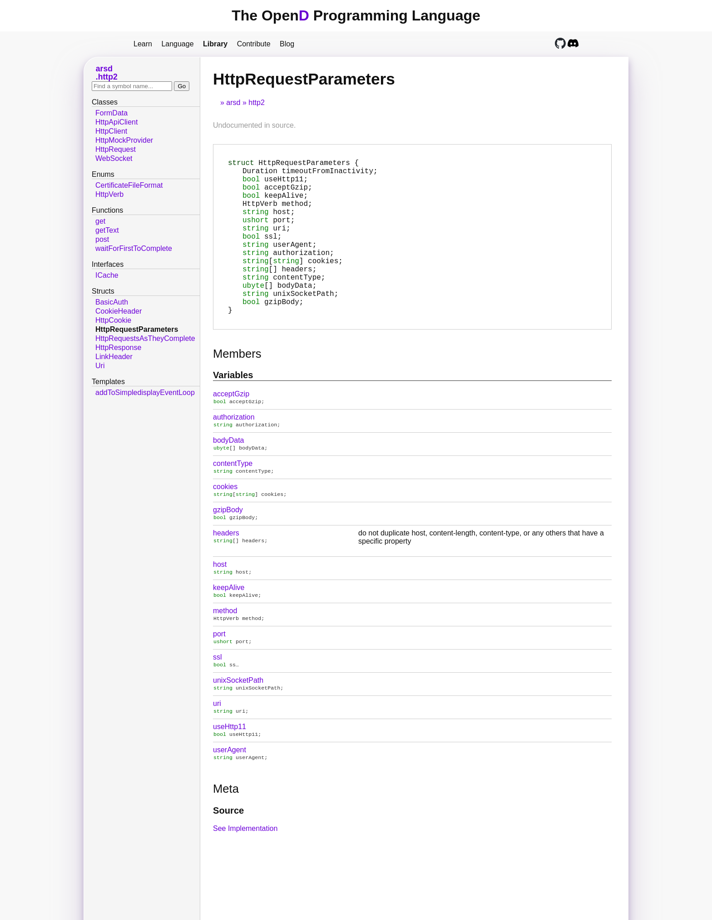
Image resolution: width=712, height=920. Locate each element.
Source (228, 859)
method (225, 652)
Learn (143, 44)
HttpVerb (109, 194)
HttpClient (111, 131)
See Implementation (245, 876)
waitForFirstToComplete (133, 248)
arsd (233, 102)
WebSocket (114, 158)
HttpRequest (115, 149)
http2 (256, 102)
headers (226, 573)
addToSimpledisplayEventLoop (145, 392)
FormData (111, 113)
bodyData (228, 476)
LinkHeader (114, 356)
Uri (99, 366)
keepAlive (228, 628)
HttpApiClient (116, 122)
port (219, 676)
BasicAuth (111, 302)
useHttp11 (229, 773)
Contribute (254, 44)
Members (237, 388)
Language (177, 44)
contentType (232, 501)
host (220, 604)
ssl (217, 701)
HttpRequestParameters (136, 329)
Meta (226, 836)
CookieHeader (118, 311)
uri (217, 749)
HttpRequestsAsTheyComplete (145, 338)
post (102, 239)
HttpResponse (118, 347)
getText (107, 230)
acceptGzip (231, 428)
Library (215, 44)
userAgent (229, 797)
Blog (287, 44)
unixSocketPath (238, 725)
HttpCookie (113, 320)
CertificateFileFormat (129, 185)
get (100, 221)
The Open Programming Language (356, 15)
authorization (234, 452)
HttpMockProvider (124, 140)
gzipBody (228, 549)
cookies (225, 525)
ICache (107, 275)
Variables (233, 410)
